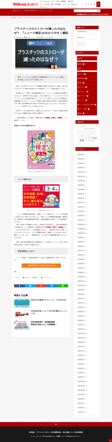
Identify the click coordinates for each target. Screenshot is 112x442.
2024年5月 (82, 255)
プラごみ (46, 37)
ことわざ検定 (90, 133)
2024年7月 (82, 246)
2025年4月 (82, 207)
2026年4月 (82, 155)
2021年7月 (82, 403)
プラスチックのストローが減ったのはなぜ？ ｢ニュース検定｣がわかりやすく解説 (43, 17)
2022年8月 (82, 346)
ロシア (78, 140)
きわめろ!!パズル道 (85, 136)
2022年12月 (83, 329)
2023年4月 (82, 312)
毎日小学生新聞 (89, 128)
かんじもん (92, 129)
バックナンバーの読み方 (69, 4)
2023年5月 (82, 307)
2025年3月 (82, 211)
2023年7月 (82, 299)
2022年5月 (82, 360)
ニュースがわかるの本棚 (87, 104)
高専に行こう (92, 136)
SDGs (80, 126)
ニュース (33, 37)
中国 (78, 141)
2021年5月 (82, 412)
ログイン (81, 44)
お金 (87, 131)
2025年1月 (82, 220)
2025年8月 (82, 189)
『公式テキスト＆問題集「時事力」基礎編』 (49, 227)
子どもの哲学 (86, 129)
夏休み (82, 127)
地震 (85, 131)
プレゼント (83, 91)
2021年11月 (83, 386)
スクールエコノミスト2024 (89, 127)
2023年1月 (82, 325)
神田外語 (80, 141)
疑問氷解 (32, 10)
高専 (80, 136)
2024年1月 (82, 272)
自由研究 (86, 140)
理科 (78, 136)
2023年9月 (82, 290)
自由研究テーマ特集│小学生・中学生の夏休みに (86, 132)
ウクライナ (91, 126)
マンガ (82, 74)
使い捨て (51, 37)
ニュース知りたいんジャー (83, 135)
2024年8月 (82, 242)
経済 (80, 127)
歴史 (84, 138)
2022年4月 (82, 364)
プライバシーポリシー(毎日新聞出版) (49, 432)
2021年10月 (83, 390)
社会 (39, 37)
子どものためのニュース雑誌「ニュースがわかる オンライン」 (61, 436)
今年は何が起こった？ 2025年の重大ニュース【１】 (49, 312)
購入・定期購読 (61, 1)
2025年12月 (83, 172)
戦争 (82, 138)
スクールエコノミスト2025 (44, 10)
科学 (83, 131)
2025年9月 (82, 185)
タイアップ (83, 96)
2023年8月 (82, 294)
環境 (42, 37)
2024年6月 (82, 251)
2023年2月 (82, 320)
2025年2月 (82, 216)
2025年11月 (83, 176)
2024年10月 (83, 233)
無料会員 (70, 1)
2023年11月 (83, 281)
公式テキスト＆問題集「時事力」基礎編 (48, 118)
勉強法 (80, 138)
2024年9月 (82, 237)
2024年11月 (83, 229)
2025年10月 (83, 181)
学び (29, 37)
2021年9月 (82, 394)
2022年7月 (82, 351)
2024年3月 (82, 264)
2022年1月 (82, 377)
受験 (81, 83)
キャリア (83, 87)
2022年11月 (83, 333)
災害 (89, 131)
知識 (20, 17)
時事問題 (95, 133)
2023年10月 (83, 285)
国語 (95, 131)
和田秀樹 (87, 126)
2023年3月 (82, 316)
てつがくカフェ (93, 135)
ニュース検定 (91, 138)
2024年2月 (82, 268)
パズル (84, 141)
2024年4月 (82, 259)
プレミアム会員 (44, 4)
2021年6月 (82, 408)
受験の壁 (95, 140)
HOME (14, 17)
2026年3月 (82, 159)
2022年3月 (82, 368)
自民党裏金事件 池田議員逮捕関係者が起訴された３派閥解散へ (44, 323)
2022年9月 (82, 342)
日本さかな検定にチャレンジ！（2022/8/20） (49, 300)
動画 (81, 113)
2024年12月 (83, 224)
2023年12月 (83, 277)
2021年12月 (83, 381)
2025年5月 (82, 203)
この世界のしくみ (83, 133)
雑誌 (52, 4)
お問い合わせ (44, 7)
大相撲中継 (92, 131)
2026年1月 (82, 168)
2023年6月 (82, 303)
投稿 (81, 64)
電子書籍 (57, 4)
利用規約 (32, 432)
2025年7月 (82, 194)
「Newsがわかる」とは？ (47, 1)
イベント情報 (84, 109)
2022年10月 (83, 338)
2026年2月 (82, 163)
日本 (78, 126)
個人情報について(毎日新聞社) (73, 432)
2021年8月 (82, 399)
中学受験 (26, 10)
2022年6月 (82, 355)
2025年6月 (82, 198)
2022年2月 (82, 373)
